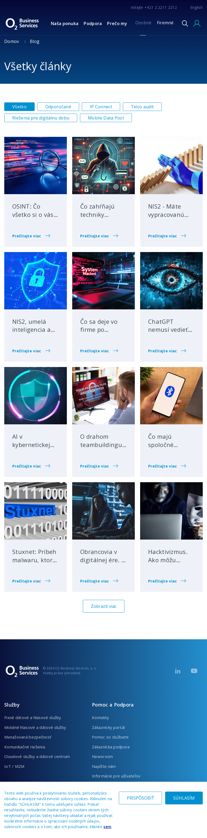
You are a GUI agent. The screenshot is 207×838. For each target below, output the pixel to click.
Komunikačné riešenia (24, 746)
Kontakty (100, 717)
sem (107, 826)
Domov (12, 41)
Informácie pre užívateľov (116, 776)
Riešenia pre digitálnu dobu (40, 118)
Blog (34, 41)
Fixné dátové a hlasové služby (32, 717)
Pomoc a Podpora (113, 704)
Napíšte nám (104, 766)
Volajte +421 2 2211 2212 (154, 7)
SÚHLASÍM (184, 798)
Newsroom (102, 756)
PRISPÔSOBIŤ (140, 798)
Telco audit (142, 107)
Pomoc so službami (110, 737)
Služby (12, 704)
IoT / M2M (14, 766)
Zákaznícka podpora (110, 746)
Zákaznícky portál (108, 727)
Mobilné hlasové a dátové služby (35, 727)
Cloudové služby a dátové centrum (37, 756)
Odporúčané (58, 107)
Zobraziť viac (103, 606)
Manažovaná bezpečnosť (27, 737)
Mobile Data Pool (106, 118)
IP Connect (101, 107)
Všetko (19, 107)
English (196, 7)
